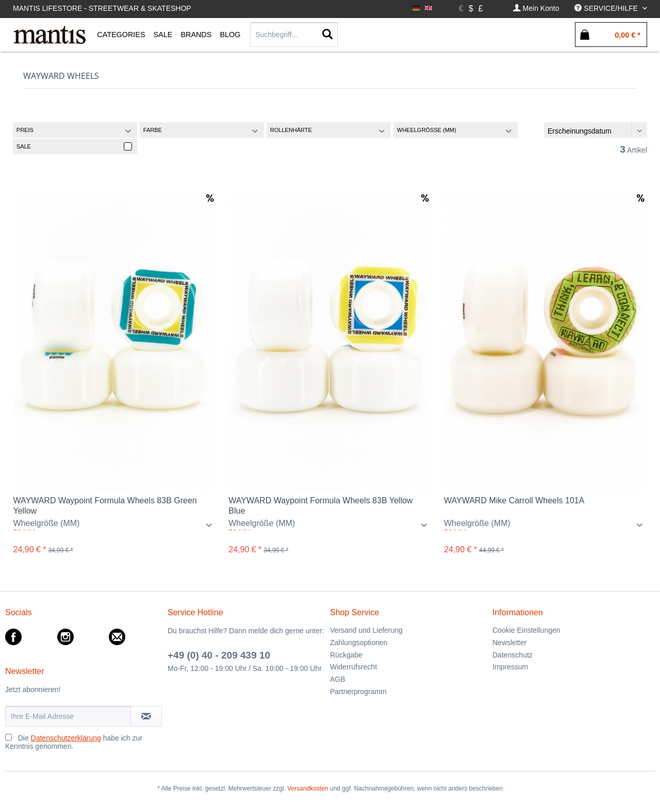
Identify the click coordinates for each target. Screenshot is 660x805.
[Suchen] (327, 34)
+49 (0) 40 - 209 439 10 (219, 655)
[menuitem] (536, 8)
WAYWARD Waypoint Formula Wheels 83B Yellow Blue (320, 505)
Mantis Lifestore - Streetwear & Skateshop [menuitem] (102, 8)
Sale (23, 146)
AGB (337, 679)
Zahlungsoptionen (358, 642)
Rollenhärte (291, 130)
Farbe (152, 130)
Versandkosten (307, 788)
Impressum (510, 667)
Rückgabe (346, 655)
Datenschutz (512, 655)
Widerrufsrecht (353, 667)
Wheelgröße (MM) (426, 130)
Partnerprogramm (358, 691)
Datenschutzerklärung (66, 738)
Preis (25, 130)
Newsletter (509, 642)
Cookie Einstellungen (526, 630)
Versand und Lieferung (366, 630)
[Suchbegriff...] (294, 34)
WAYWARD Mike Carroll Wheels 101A (514, 500)
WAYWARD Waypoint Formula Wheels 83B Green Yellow (104, 505)
